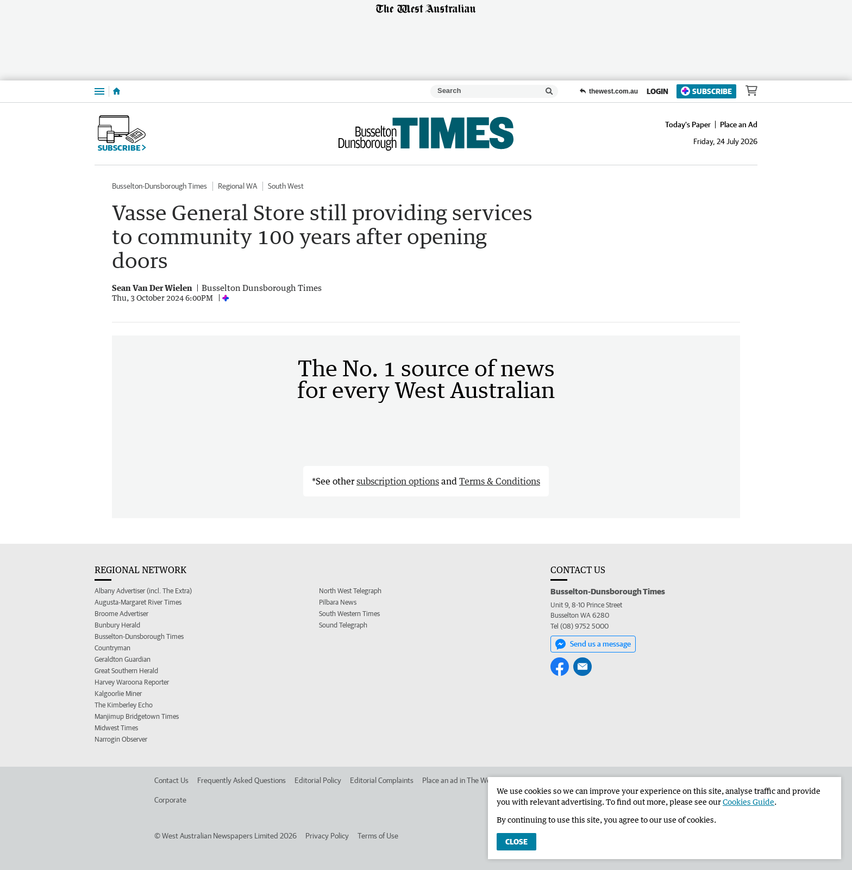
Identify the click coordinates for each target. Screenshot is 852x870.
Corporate (170, 800)
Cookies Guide (748, 801)
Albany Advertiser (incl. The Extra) (143, 591)
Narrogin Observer (121, 739)
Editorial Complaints (382, 780)
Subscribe (706, 91)
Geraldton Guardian (123, 659)
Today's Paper (688, 124)
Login (657, 91)
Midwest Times (116, 728)
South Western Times (349, 614)
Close (516, 841)
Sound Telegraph (343, 625)
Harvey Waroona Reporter (132, 682)
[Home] (116, 91)
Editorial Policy (318, 780)
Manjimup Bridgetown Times (137, 716)
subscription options (397, 481)
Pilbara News (337, 602)
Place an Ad (738, 124)
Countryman (112, 648)
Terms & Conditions (499, 481)
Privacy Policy (327, 835)
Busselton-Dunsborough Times (159, 186)
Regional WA (237, 186)
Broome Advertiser (121, 614)
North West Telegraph (350, 591)
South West (286, 186)
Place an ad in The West (459, 780)
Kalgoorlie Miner (118, 693)
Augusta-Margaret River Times (138, 602)
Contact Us (171, 780)
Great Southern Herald (126, 671)
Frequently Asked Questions (241, 780)
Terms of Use (378, 835)
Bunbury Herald (117, 625)
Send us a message (593, 644)
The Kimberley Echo (124, 705)
